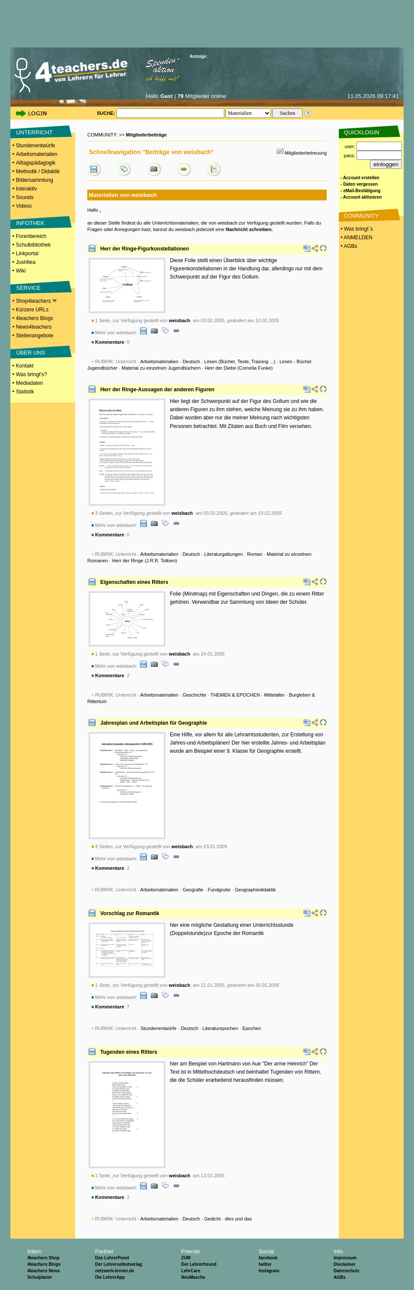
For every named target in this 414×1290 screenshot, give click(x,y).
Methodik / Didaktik (38, 171)
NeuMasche (193, 1277)
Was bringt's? (31, 374)
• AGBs (348, 246)
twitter (264, 1264)
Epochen (251, 1028)
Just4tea (25, 262)
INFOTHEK (30, 223)
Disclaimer (345, 1264)
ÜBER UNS (30, 352)
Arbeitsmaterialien (36, 154)
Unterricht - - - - (196, 889)
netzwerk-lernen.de (114, 1270)
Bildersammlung (34, 180)
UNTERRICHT (34, 132)
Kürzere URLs (32, 310)
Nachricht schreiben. (249, 229)
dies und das (238, 1218)
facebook (267, 1257)
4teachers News (43, 1270)
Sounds (25, 197)
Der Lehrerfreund (199, 1264)
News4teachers (34, 327)
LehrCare (190, 1270)
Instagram (268, 1270)
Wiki (21, 271)
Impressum (345, 1257)
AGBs (340, 1277)
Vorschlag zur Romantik (129, 913)
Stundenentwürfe (35, 146)
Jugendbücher (102, 368)
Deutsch (191, 361)
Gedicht (212, 1218)
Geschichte (194, 694)
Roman (254, 554)
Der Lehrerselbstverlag (118, 1264)
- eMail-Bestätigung (360, 190)
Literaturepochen (220, 1028)
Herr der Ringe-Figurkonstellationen (144, 249)
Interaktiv (26, 189)
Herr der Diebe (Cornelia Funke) (239, 368)
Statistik (25, 392)
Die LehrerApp (110, 1277)
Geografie (192, 889)
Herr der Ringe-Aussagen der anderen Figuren (157, 390)
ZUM (186, 1257)
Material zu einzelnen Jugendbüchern (161, 368)
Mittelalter (274, 694)
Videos (24, 206)
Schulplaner (39, 1277)
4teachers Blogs (34, 318)
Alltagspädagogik (35, 163)
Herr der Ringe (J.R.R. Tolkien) (144, 560)
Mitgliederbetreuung (306, 152)
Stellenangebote (35, 336)
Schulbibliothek (33, 245)
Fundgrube (219, 889)
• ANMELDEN (356, 238)
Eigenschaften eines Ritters (134, 582)
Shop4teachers (36, 301)
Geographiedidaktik (255, 889)
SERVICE (28, 288)
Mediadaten (29, 383)
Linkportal (27, 253)
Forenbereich (31, 236)
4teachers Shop (43, 1257)
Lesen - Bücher (296, 361)
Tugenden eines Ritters (128, 1052)
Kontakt (25, 366)
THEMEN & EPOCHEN (235, 694)
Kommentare (109, 342)
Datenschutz (346, 1270)
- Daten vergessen (359, 184)
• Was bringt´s (356, 229)
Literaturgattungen (223, 554)
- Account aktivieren (361, 197)
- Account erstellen (360, 177)
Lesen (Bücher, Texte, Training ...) (239, 361)
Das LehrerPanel (112, 1257)
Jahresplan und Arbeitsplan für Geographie (153, 723)
